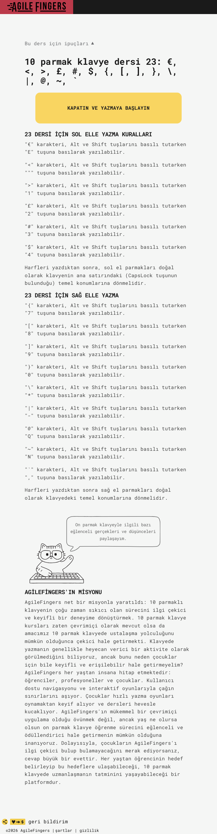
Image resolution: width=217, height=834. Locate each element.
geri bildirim (48, 821)
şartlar (63, 830)
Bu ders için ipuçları (59, 43)
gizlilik (89, 830)
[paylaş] (5, 822)
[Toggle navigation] (205, 7)
